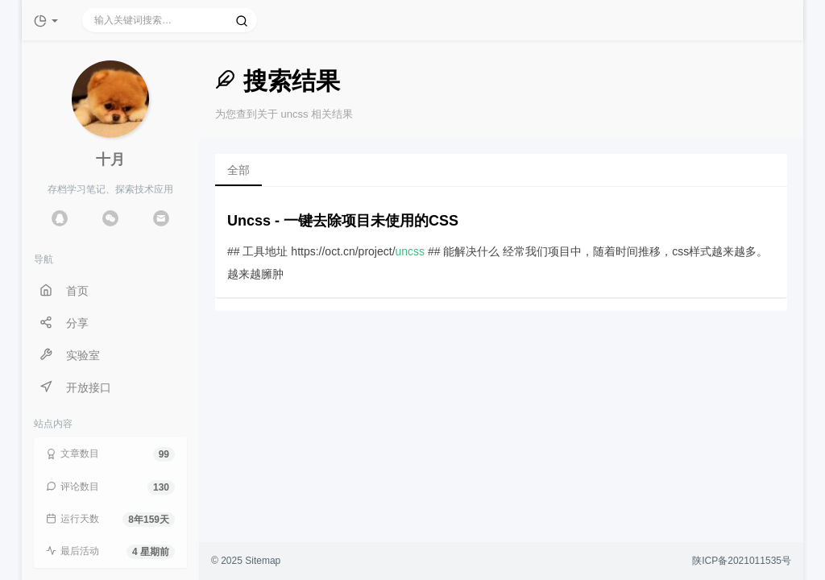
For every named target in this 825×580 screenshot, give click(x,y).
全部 (238, 170)
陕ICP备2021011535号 (741, 560)
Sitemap (262, 560)
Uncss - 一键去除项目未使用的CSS (342, 221)
